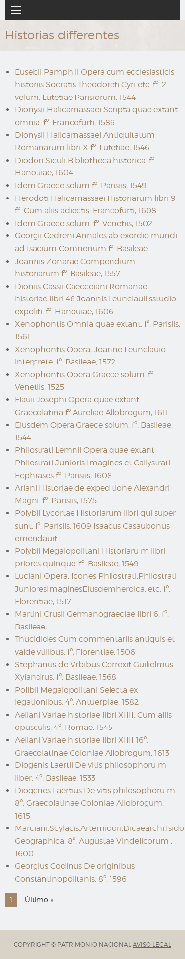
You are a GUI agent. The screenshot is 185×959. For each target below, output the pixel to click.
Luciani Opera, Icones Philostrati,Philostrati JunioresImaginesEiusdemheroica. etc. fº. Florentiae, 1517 (96, 588)
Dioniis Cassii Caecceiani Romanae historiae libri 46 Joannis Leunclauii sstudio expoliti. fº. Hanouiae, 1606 (95, 299)
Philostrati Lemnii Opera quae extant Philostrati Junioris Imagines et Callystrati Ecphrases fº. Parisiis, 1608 (92, 462)
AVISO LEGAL (152, 944)
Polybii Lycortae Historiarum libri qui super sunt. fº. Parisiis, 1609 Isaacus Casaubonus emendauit (95, 525)
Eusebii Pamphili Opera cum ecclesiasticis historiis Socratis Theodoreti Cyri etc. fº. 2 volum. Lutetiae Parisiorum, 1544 (94, 84)
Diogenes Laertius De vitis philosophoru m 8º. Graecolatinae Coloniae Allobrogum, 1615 (95, 803)
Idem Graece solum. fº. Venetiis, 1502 (83, 223)
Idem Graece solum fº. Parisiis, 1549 (81, 185)
